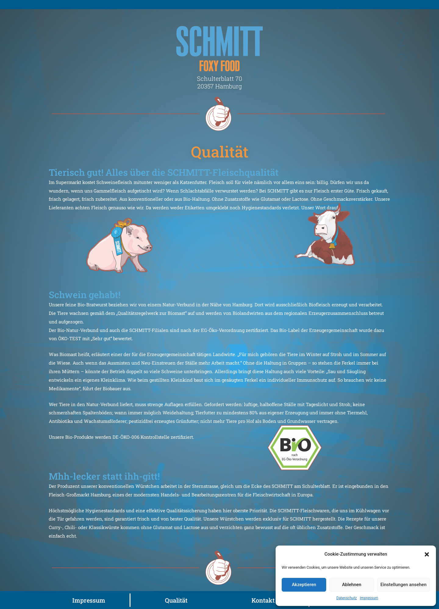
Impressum (369, 598)
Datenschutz (346, 598)
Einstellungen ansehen (403, 584)
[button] (427, 554)
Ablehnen (351, 584)
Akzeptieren (304, 584)
